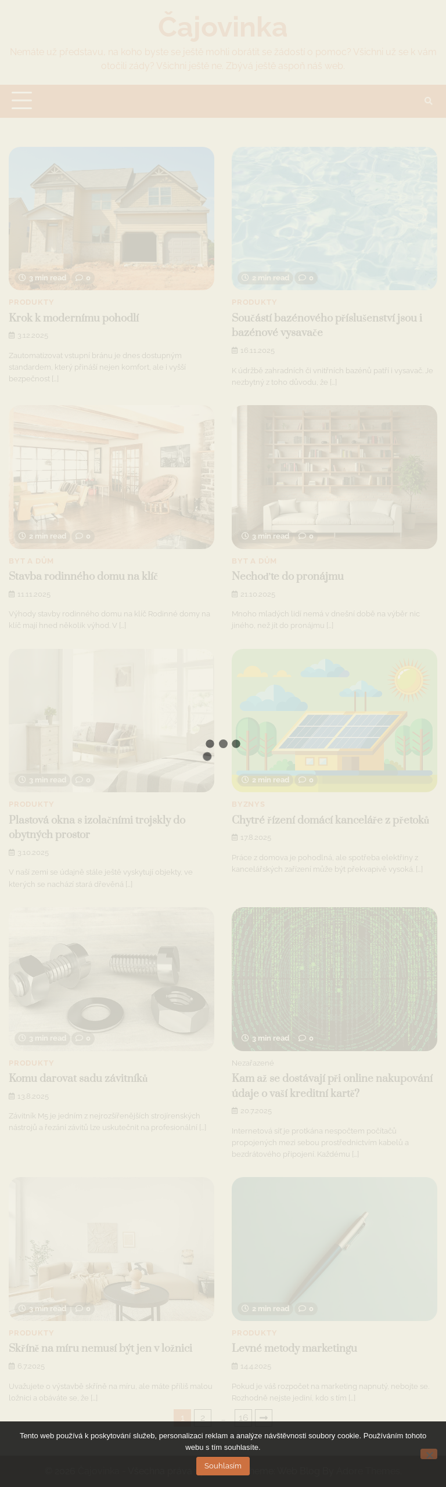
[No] (428, 1454)
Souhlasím (223, 1465)
